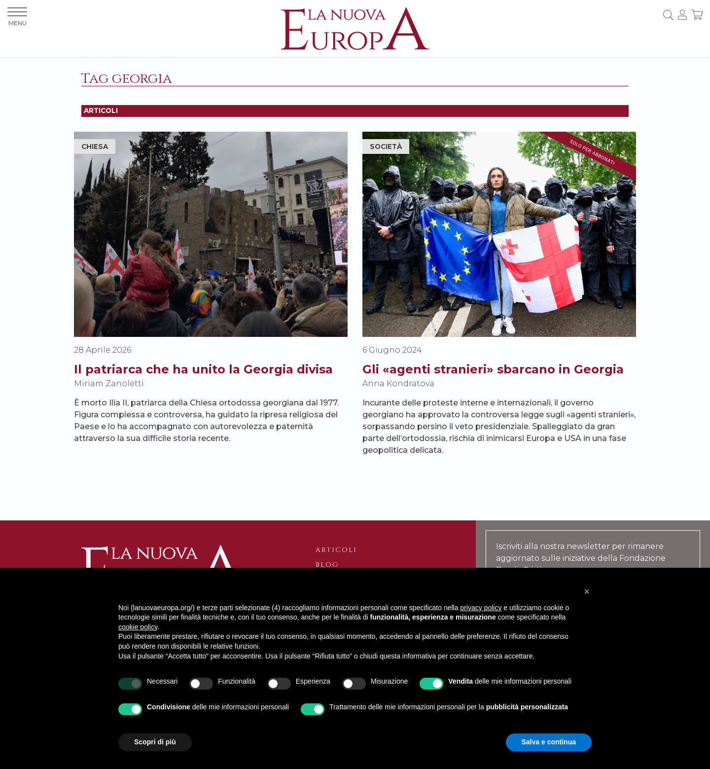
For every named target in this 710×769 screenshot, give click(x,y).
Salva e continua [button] (549, 742)
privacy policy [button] (480, 608)
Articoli (336, 550)
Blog (327, 564)
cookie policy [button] (137, 627)
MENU (17, 17)
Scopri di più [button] (155, 742)
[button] (587, 591)
